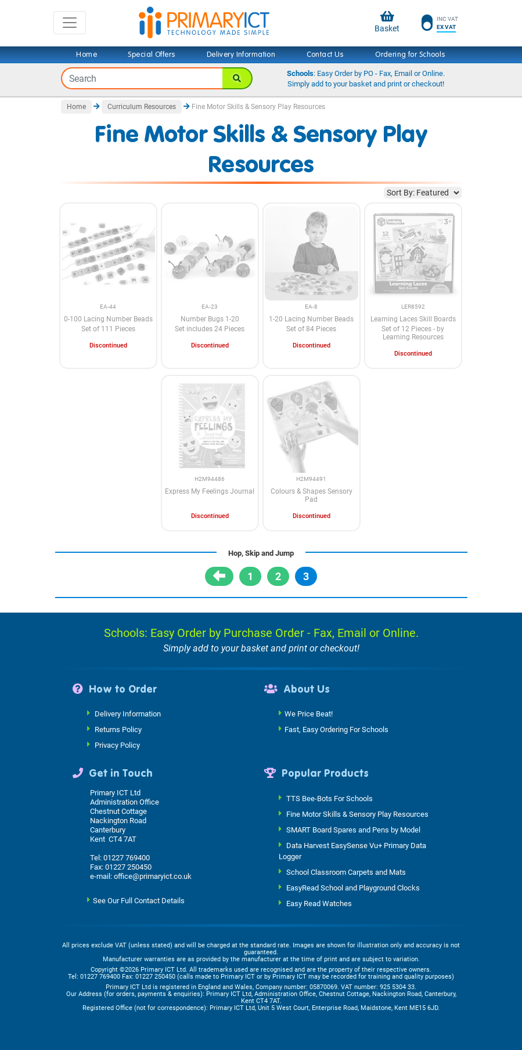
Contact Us (325, 54)
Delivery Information (241, 54)
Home (86, 54)
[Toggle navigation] (69, 22)
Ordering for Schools (410, 54)
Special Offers (151, 54)
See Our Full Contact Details (139, 900)
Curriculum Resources (141, 107)
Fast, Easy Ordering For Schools (336, 729)
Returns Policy (118, 729)
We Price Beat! (309, 713)
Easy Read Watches (319, 903)
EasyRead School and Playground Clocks (353, 888)
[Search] (237, 78)
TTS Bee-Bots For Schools (329, 798)
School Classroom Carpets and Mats (346, 872)
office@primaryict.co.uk (153, 876)
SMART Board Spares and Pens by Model (353, 829)
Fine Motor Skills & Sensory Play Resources (357, 813)
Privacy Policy (117, 745)
